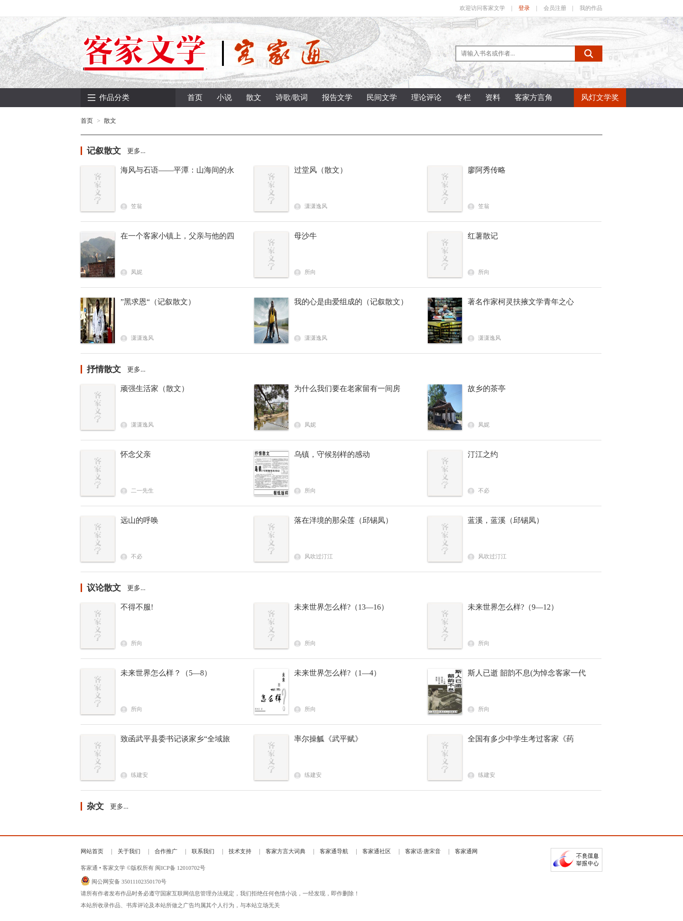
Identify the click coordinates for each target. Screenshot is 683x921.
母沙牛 (305, 236)
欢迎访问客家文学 (482, 8)
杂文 (95, 806)
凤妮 (131, 272)
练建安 (134, 775)
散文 (110, 120)
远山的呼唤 (139, 520)
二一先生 (137, 490)
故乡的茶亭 (487, 388)
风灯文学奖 (600, 97)
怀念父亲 (135, 454)
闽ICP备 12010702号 (180, 868)
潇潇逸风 (310, 206)
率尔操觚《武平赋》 (328, 739)
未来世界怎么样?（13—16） (341, 607)
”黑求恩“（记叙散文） (157, 302)
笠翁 (131, 206)
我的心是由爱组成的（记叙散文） (351, 302)
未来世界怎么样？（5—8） (166, 673)
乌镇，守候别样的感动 (332, 454)
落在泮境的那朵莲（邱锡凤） (343, 520)
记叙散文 (104, 150)
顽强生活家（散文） (154, 388)
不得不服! (136, 607)
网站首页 (92, 851)
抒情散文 (104, 369)
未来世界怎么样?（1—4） (337, 673)
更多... (136, 151)
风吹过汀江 (313, 556)
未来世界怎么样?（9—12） (513, 607)
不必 (478, 490)
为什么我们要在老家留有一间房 (347, 388)
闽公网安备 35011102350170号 (129, 881)
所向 (305, 272)
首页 (195, 97)
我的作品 (591, 8)
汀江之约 (483, 454)
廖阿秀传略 (487, 170)
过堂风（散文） (320, 170)
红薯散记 (483, 236)
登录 (524, 8)
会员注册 (555, 8)
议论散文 (104, 588)
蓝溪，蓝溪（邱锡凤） (506, 520)
